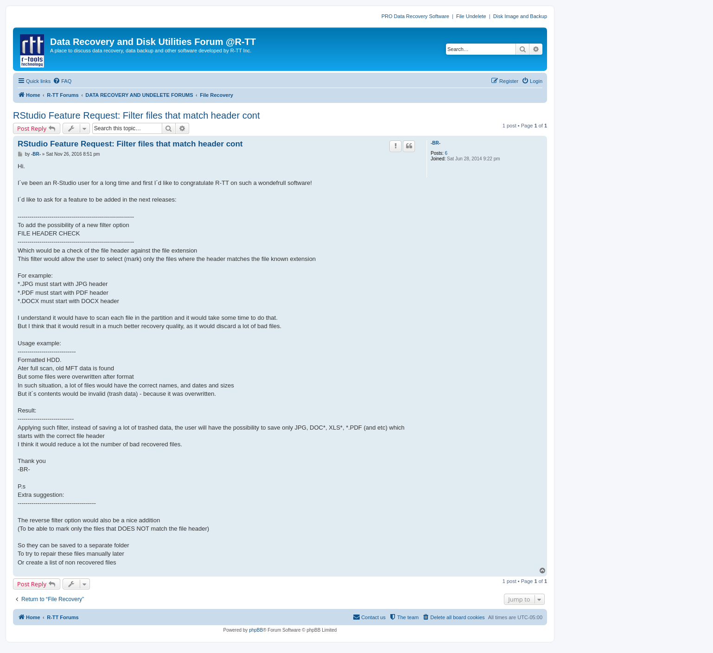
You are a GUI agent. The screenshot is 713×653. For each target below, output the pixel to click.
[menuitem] (62, 81)
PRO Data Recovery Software (415, 16)
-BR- (435, 143)
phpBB (256, 630)
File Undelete (471, 16)
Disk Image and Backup (520, 16)
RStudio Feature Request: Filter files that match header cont (136, 115)
